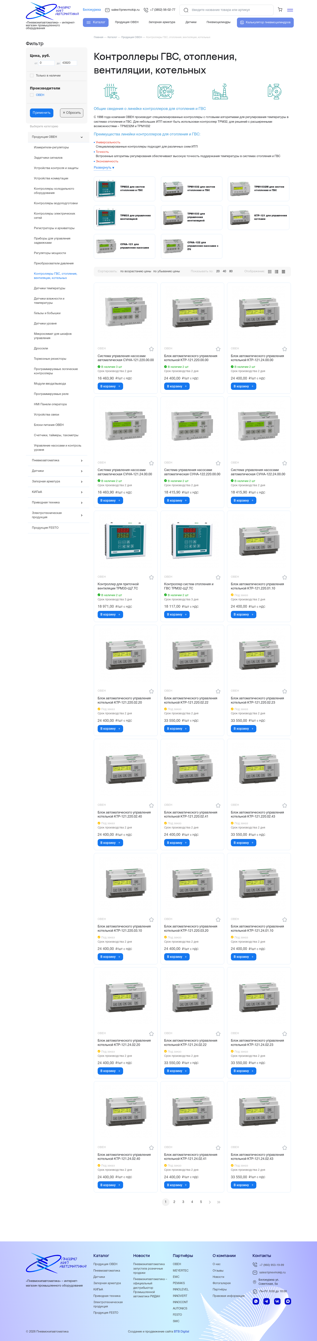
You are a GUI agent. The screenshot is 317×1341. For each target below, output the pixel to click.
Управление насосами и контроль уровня (57, 447)
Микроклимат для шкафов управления (53, 336)
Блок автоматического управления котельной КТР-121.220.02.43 (257, 827)
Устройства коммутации (51, 178)
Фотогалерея (222, 1283)
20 (218, 271)
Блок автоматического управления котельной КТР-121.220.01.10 (257, 597)
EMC (176, 1277)
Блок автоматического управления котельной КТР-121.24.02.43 (257, 1172)
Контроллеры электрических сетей (54, 215)
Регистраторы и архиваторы (54, 228)
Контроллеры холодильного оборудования (54, 191)
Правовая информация (229, 1296)
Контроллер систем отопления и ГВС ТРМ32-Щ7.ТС (189, 597)
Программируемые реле (51, 394)
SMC (176, 1321)
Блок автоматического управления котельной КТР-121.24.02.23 (257, 1057)
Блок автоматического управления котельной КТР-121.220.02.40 (124, 827)
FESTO (178, 1315)
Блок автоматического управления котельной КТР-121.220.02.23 (257, 712)
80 (230, 271)
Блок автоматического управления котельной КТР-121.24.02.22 (191, 1057)
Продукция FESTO (45, 527)
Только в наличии (48, 75)
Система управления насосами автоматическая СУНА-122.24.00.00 (258, 478)
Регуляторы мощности (50, 253)
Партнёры (220, 1290)
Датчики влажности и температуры (49, 300)
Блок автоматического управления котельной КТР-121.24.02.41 (191, 1172)
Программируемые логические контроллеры (56, 371)
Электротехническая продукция (47, 515)
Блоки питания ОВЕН (49, 425)
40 (224, 271)
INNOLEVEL (181, 1290)
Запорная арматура (46, 481)
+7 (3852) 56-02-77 (159, 10)
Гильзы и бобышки (47, 313)
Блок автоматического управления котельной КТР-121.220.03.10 (124, 942)
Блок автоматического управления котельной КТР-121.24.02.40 (124, 1172)
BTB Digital (181, 1331)
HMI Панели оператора (50, 404)
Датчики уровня (45, 323)
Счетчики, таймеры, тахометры (56, 435)
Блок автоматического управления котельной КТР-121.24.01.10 (257, 942)
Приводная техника (46, 502)
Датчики (38, 471)
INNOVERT (180, 1296)
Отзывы (218, 1271)
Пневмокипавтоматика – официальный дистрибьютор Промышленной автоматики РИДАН (150, 1288)
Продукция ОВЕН (44, 137)
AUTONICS (180, 1308)
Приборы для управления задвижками (52, 240)
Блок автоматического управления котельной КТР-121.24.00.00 (257, 358)
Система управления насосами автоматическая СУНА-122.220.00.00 (189, 480)
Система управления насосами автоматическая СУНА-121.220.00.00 (122, 361)
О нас (217, 1264)
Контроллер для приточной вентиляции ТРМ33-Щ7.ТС (118, 597)
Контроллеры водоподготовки (56, 203)
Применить (42, 113)
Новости (219, 1277)
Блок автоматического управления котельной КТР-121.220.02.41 (191, 827)
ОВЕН (40, 95)
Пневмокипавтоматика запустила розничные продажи (149, 1269)
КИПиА (37, 492)
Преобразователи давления (54, 263)
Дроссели (41, 348)
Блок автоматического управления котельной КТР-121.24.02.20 (124, 1057)
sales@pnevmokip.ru (122, 10)
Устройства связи (46, 414)
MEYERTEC (181, 1271)
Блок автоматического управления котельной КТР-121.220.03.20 (191, 942)
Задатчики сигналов (48, 157)
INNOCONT (181, 1302)
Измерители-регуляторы (51, 147)
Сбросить (72, 113)
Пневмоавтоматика (45, 460)
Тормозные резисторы (50, 358)
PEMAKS (179, 1283)
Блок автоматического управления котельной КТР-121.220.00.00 (191, 358)
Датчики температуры (49, 288)
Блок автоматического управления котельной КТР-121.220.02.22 (191, 712)
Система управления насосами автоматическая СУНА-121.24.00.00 (125, 478)
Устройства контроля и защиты (56, 168)
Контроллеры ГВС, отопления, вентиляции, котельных (55, 276)
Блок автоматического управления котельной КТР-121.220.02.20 (124, 712)
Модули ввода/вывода (50, 383)
